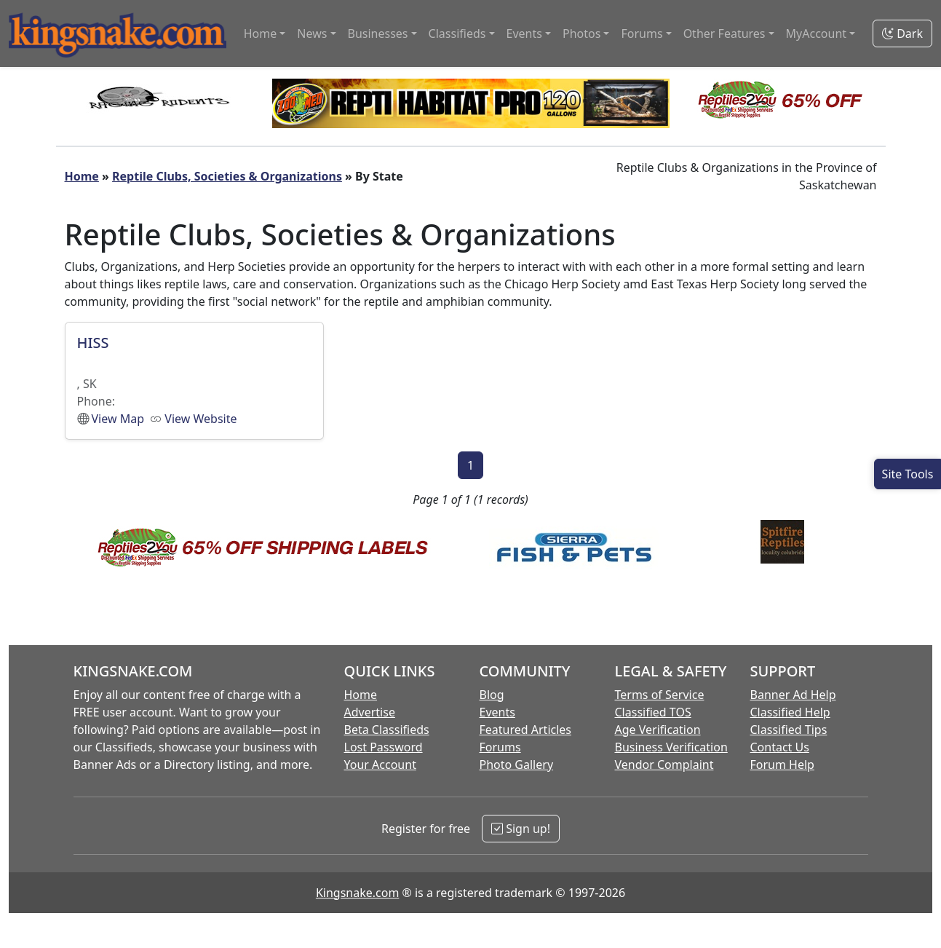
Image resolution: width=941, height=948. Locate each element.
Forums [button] (641, 33)
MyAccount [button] (816, 33)
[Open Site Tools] (907, 474)
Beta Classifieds (386, 730)
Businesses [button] (378, 33)
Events (497, 712)
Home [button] (260, 33)
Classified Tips (788, 730)
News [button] (312, 33)
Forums (500, 747)
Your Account (380, 765)
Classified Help (790, 712)
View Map (118, 419)
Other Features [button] (724, 33)
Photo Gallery (517, 765)
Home (82, 176)
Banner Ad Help (793, 695)
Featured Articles (526, 730)
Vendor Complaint (664, 765)
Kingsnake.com (357, 893)
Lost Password (383, 747)
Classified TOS (653, 712)
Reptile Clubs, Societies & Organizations (227, 176)
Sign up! (520, 829)
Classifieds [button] (457, 33)
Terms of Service (659, 695)
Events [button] (524, 33)
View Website (200, 419)
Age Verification (658, 730)
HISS (93, 342)
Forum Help (782, 765)
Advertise (369, 712)
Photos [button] (581, 33)
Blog (492, 695)
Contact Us (779, 747)
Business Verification (671, 747)
